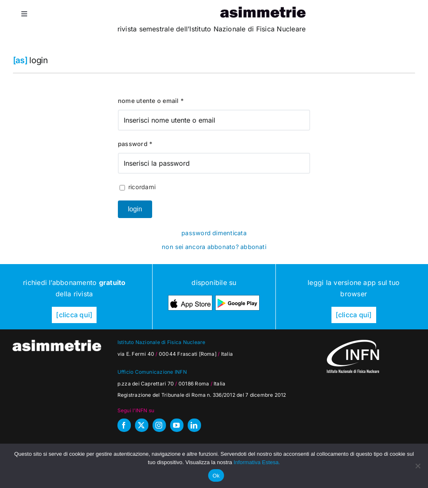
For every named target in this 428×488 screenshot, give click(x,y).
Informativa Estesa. (257, 462)
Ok (215, 476)
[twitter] (141, 425)
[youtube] (176, 425)
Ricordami (137, 186)
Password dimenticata (214, 232)
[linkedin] (194, 425)
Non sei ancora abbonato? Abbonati (214, 246)
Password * (135, 143)
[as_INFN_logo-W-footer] (353, 343)
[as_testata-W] (57, 343)
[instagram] (159, 425)
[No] (417, 466)
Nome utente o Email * (150, 100)
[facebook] (124, 425)
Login (135, 209)
